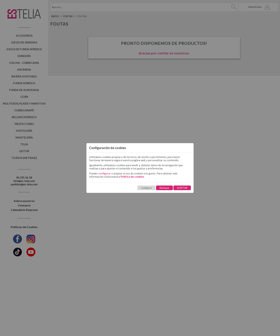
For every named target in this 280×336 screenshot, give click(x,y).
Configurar (146, 187)
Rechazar (164, 187)
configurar (104, 173)
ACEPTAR (182, 187)
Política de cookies (132, 176)
